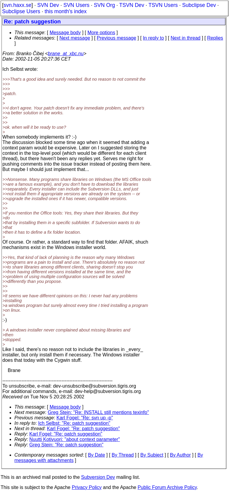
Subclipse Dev (199, 5)
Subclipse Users (21, 11)
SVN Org (104, 5)
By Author (180, 455)
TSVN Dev (131, 5)
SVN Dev (48, 5)
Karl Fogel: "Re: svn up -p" (85, 417)
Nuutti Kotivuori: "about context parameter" (74, 439)
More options (101, 32)
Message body (65, 32)
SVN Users (76, 5)
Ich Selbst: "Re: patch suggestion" (74, 423)
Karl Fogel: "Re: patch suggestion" (83, 428)
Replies (215, 37)
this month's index (66, 11)
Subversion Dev (98, 477)
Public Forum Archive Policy (167, 487)
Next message (74, 37)
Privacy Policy (87, 487)
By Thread (123, 455)
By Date (96, 455)
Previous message (116, 37)
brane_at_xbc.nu (66, 53)
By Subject (151, 455)
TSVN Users (163, 5)
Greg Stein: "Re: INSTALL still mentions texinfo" (98, 412)
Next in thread (186, 37)
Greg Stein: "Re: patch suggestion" (66, 444)
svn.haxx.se (17, 5)
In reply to (153, 37)
